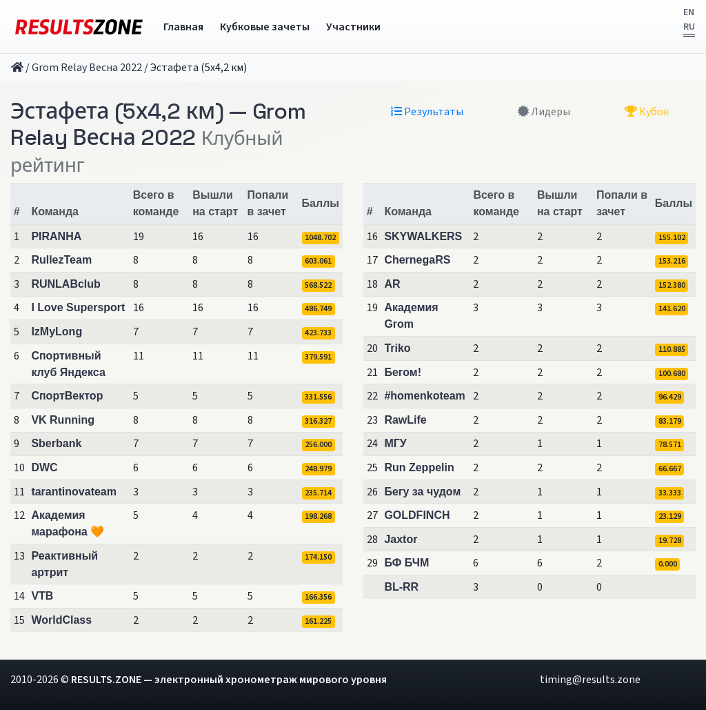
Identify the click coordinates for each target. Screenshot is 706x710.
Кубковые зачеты (265, 26)
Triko (397, 348)
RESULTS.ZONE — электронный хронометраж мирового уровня (229, 679)
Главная (183, 26)
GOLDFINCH (417, 515)
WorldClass (61, 620)
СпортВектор (67, 396)
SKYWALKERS (423, 236)
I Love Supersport (78, 307)
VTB (42, 596)
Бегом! (402, 372)
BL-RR (401, 587)
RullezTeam (61, 260)
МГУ (395, 443)
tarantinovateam (74, 491)
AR (392, 284)
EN (688, 12)
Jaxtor (400, 539)
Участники (353, 26)
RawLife (405, 420)
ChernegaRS (417, 260)
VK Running (62, 420)
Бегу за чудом (422, 491)
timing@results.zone (590, 679)
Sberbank (56, 443)
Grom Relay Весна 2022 (87, 67)
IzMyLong (56, 331)
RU (689, 27)
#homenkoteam (424, 396)
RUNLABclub (65, 284)
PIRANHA (56, 236)
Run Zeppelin (419, 467)
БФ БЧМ (406, 563)
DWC (44, 467)
